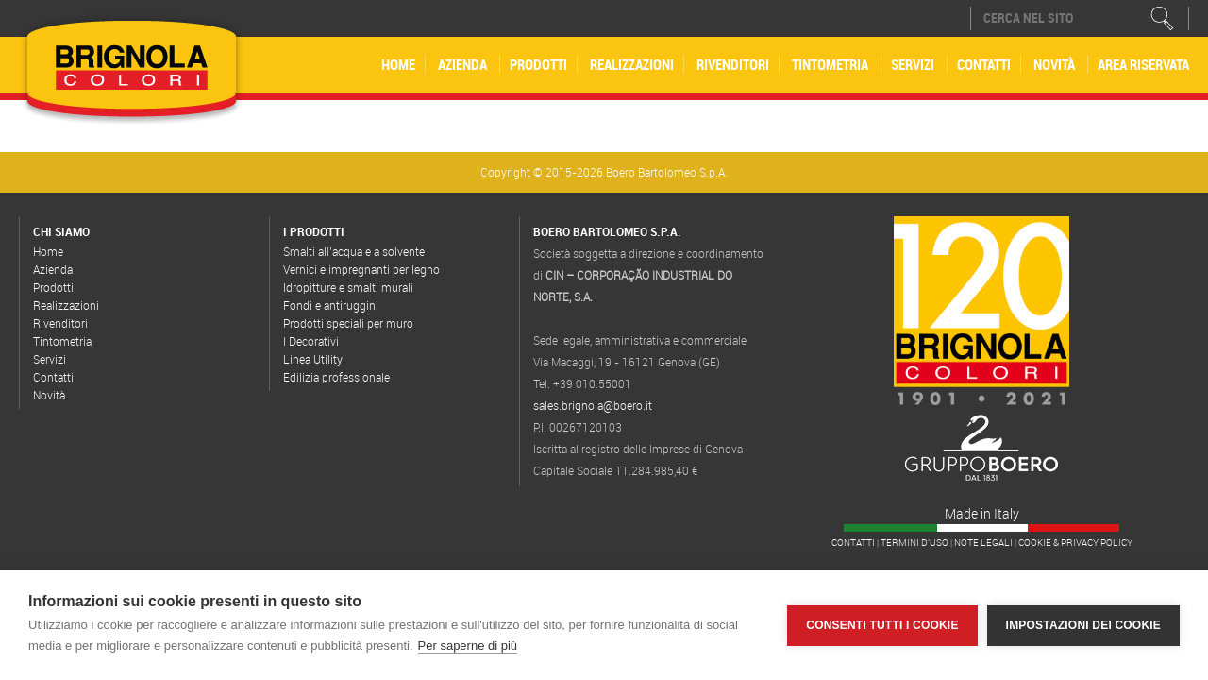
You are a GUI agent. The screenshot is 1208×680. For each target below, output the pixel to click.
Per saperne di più (468, 645)
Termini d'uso (914, 542)
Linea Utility (313, 358)
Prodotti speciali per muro (348, 323)
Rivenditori (732, 64)
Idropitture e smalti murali (348, 287)
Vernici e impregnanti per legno (361, 269)
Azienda (462, 64)
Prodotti (538, 64)
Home (398, 64)
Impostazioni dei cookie (1083, 625)
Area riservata (1143, 64)
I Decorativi (311, 340)
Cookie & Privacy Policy (1075, 542)
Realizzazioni (632, 64)
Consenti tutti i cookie (882, 625)
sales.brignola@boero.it (592, 405)
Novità (1054, 64)
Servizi (912, 64)
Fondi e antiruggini (330, 305)
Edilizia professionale (336, 376)
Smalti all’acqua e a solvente (354, 251)
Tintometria (830, 64)
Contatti (984, 64)
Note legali (983, 542)
